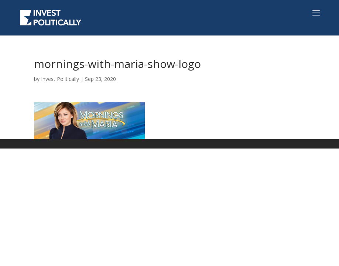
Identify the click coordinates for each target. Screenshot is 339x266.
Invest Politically (60, 78)
